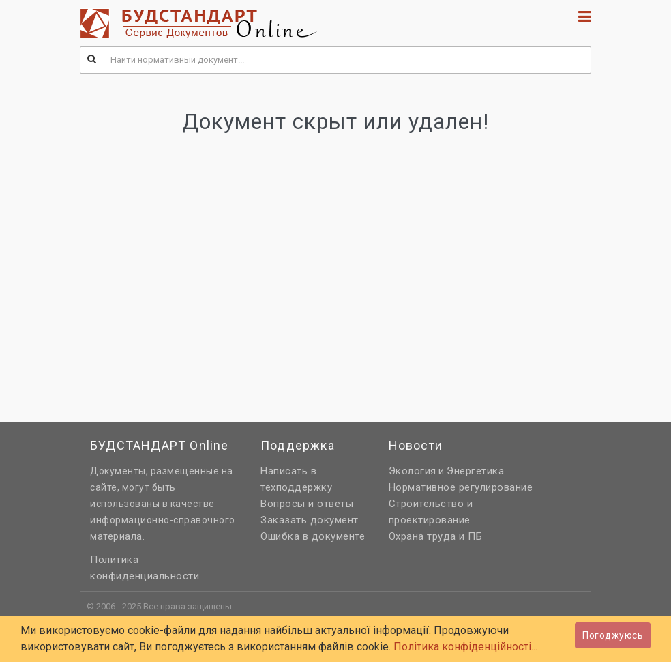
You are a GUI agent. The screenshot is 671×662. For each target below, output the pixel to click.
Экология (412, 471)
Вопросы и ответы (306, 504)
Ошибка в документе (312, 536)
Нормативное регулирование (461, 487)
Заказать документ (309, 520)
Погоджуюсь (612, 635)
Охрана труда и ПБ (436, 536)
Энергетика (475, 471)
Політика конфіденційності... (465, 646)
